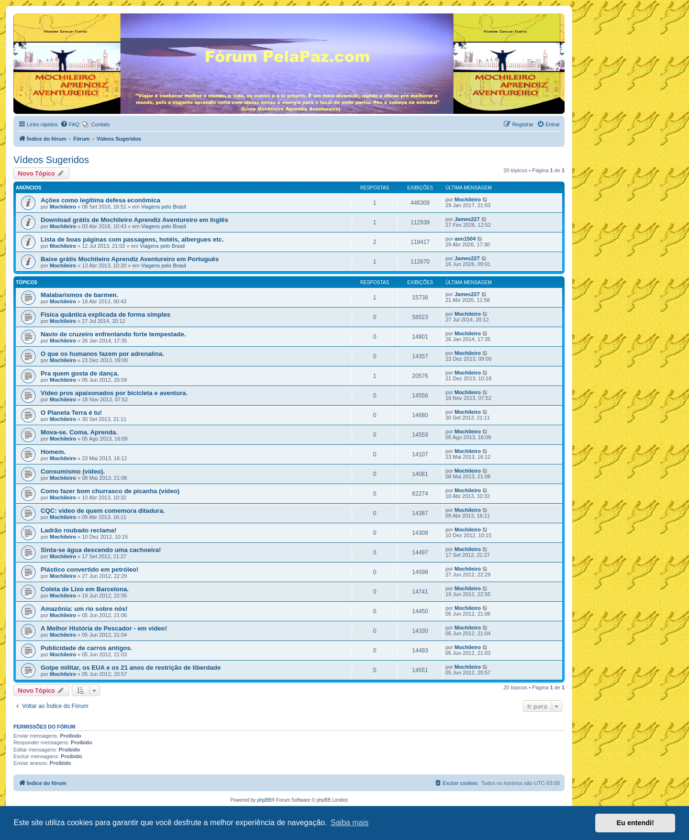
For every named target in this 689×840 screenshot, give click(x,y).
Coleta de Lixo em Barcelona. (85, 589)
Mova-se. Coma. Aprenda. (79, 432)
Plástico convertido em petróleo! (89, 569)
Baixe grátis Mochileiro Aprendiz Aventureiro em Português (130, 259)
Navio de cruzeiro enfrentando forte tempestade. (113, 334)
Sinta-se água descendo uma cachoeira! (101, 549)
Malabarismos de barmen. (79, 294)
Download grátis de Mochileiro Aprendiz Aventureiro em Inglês (134, 219)
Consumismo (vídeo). (73, 471)
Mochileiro (63, 207)
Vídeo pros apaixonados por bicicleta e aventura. (114, 393)
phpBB (264, 800)
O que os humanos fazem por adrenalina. (102, 353)
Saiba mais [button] (349, 822)
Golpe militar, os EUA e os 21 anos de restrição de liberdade (131, 667)
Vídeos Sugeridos (51, 160)
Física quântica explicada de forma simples (105, 314)
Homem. (53, 451)
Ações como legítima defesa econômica (100, 200)
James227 (467, 219)
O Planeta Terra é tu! (71, 412)
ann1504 (465, 239)
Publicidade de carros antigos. (86, 648)
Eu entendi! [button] (635, 823)
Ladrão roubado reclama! (78, 530)
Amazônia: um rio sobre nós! (84, 608)
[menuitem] (69, 124)
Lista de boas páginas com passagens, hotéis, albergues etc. (132, 239)
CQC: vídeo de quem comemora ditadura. (103, 510)
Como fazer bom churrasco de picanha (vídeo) (110, 491)
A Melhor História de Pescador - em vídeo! (104, 628)
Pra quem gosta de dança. (80, 373)
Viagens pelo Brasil (163, 207)
